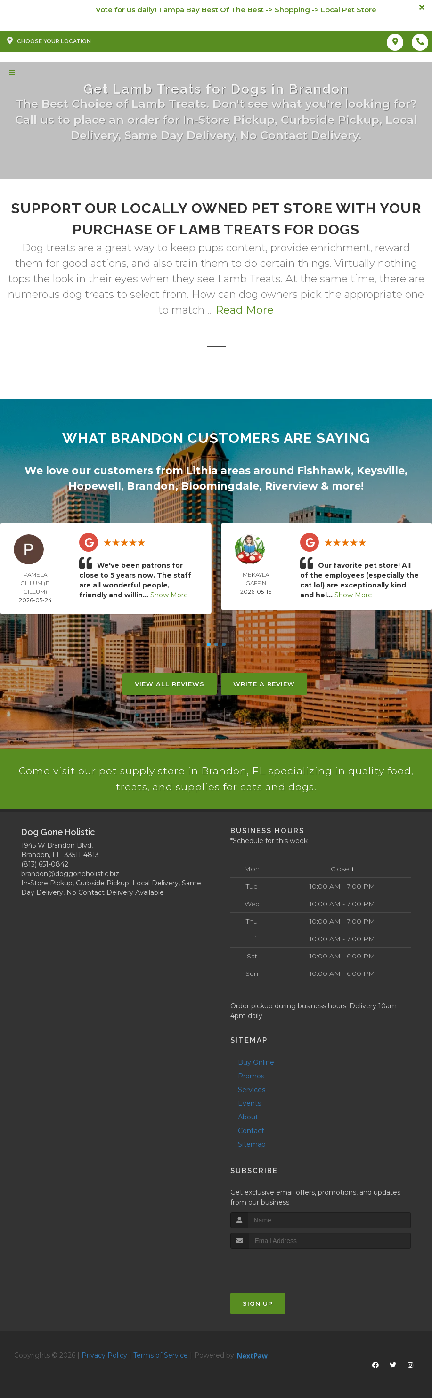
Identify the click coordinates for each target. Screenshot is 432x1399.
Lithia (202, 470)
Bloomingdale (220, 486)
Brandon (151, 486)
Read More (245, 310)
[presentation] (280, 1268)
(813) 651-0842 (44, 865)
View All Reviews (169, 684)
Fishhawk (324, 470)
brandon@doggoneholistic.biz (70, 874)
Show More (169, 595)
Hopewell (94, 486)
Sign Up (258, 1305)
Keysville (381, 470)
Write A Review (264, 684)
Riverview (291, 486)
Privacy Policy (104, 1356)
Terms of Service (160, 1356)
